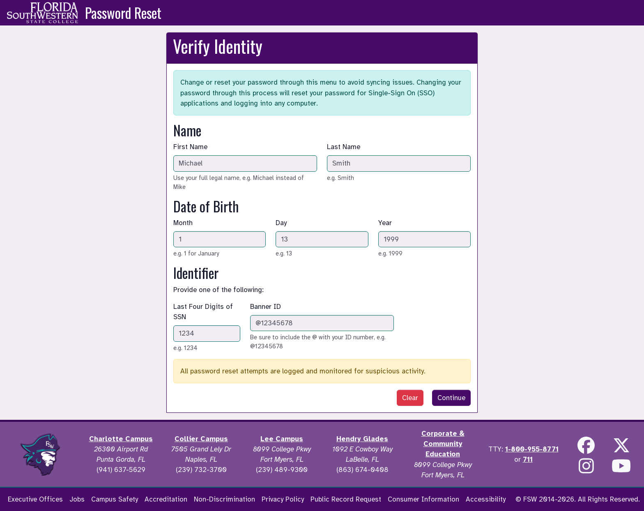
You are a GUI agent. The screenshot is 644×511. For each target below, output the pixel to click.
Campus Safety (114, 499)
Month (183, 223)
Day (281, 223)
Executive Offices (35, 499)
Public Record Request (345, 499)
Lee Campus (281, 439)
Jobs (77, 499)
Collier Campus (201, 439)
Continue (451, 398)
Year (385, 223)
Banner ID (265, 306)
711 (528, 459)
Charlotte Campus (121, 439)
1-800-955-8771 (532, 449)
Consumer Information (423, 499)
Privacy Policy (283, 499)
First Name (190, 147)
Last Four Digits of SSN (203, 311)
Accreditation (166, 499)
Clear (410, 398)
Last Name (343, 147)
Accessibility (486, 499)
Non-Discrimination (224, 499)
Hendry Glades (362, 439)
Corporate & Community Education (443, 443)
